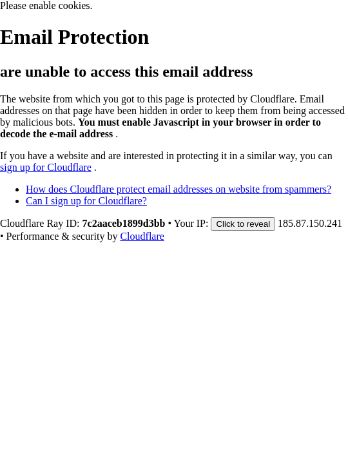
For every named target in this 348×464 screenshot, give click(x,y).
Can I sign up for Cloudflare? (86, 200)
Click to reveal (243, 224)
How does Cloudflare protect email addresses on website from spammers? (178, 189)
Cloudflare (142, 236)
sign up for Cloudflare (46, 167)
